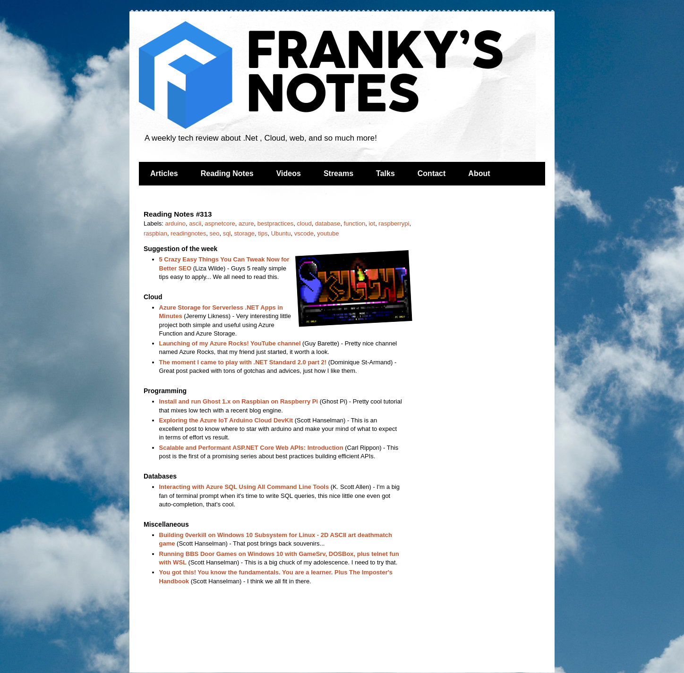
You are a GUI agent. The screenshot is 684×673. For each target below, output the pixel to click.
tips (262, 233)
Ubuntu (281, 233)
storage (244, 233)
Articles (164, 173)
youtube (328, 233)
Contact (432, 173)
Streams (338, 173)
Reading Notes (227, 173)
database (328, 223)
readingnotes (188, 233)
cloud (304, 223)
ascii (195, 223)
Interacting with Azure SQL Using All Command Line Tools (244, 486)
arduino (175, 223)
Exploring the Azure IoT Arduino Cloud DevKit (226, 420)
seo (215, 233)
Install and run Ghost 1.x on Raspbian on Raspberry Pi (238, 401)
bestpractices (275, 223)
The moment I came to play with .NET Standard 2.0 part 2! (243, 362)
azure (246, 223)
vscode (304, 233)
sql (227, 233)
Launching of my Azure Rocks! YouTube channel (230, 343)
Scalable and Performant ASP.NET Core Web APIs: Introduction (251, 447)
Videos (288, 173)
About (479, 173)
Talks (385, 173)
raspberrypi (393, 223)
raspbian (155, 233)
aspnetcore (220, 223)
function (355, 223)
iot (371, 223)
